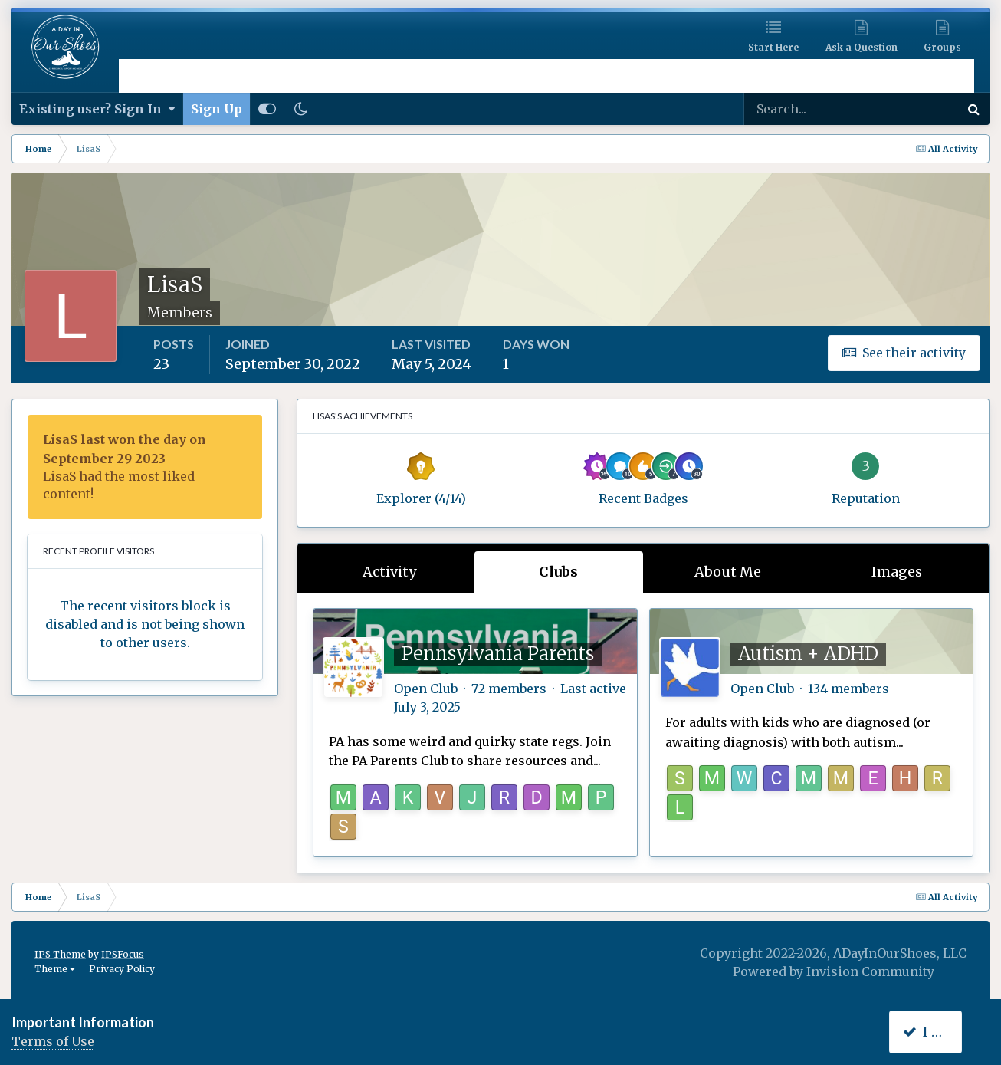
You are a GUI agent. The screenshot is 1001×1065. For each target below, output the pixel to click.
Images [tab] (896, 571)
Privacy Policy (122, 969)
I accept (937, 1031)
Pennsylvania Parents (498, 654)
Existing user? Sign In (97, 109)
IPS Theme (60, 954)
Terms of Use (52, 1041)
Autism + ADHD (808, 654)
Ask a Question (861, 47)
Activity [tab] (389, 571)
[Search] (802, 109)
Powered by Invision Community (833, 971)
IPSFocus (122, 954)
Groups (942, 47)
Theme (54, 969)
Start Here (773, 47)
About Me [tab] (727, 571)
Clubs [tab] (558, 571)
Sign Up (216, 109)
